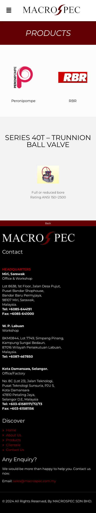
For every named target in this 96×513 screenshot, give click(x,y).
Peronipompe (23, 101)
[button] (8, 10)
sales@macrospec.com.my (34, 481)
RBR (73, 101)
